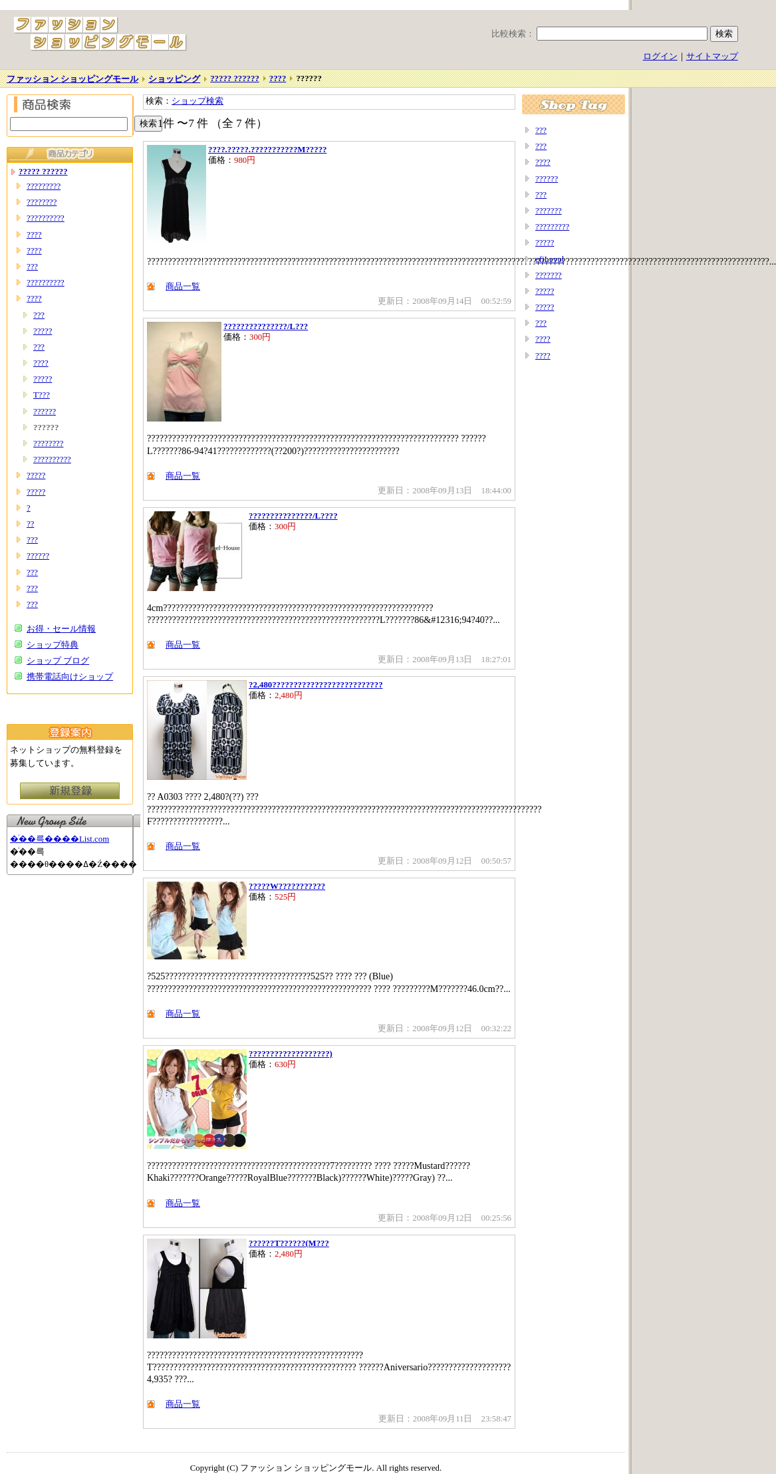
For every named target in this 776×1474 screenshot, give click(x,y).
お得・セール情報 (61, 629)
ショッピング (174, 79)
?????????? (46, 218)
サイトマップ (712, 56)
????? (42, 331)
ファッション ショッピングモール (72, 79)
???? (278, 78)
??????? (548, 210)
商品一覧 (183, 286)
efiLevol (549, 259)
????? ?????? (234, 78)
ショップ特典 (52, 645)
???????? (42, 202)
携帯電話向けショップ (70, 676)
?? (30, 524)
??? (32, 266)
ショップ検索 (197, 101)
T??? (41, 395)
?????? (44, 411)
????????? (44, 186)
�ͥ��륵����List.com (59, 839)
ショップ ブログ (58, 661)
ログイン (660, 56)
